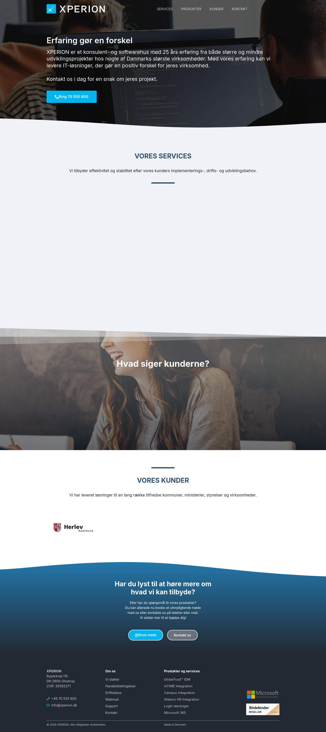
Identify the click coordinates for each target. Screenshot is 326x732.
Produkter (191, 9)
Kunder (216, 9)
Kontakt (239, 9)
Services (165, 9)
